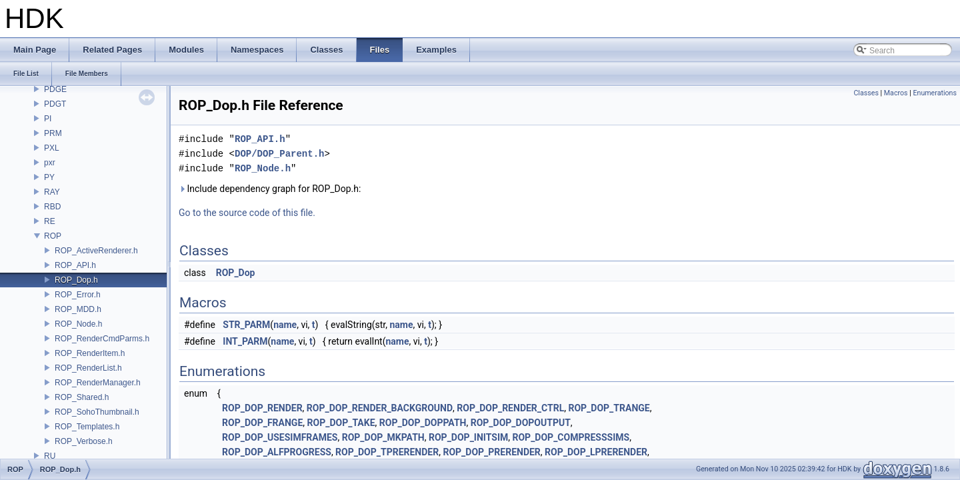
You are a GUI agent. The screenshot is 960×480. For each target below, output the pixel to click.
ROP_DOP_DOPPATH (423, 422)
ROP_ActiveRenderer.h (96, 250)
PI (47, 118)
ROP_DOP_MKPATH (383, 437)
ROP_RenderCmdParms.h (102, 338)
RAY (52, 192)
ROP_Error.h (78, 294)
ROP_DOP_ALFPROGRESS (276, 452)
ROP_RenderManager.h (98, 382)
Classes (865, 93)
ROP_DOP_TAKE (341, 422)
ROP (52, 236)
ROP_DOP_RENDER (262, 408)
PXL (51, 148)
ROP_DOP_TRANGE (608, 408)
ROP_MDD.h (78, 309)
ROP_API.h (75, 265)
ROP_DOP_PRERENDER (491, 452)
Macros (896, 93)
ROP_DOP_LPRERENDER (596, 452)
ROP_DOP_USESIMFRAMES (279, 437)
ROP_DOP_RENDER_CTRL (510, 408)
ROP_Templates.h (87, 426)
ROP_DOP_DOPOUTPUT (521, 422)
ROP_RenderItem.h (90, 353)
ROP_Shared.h (82, 397)
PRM (53, 133)
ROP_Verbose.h (84, 441)
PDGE (55, 89)
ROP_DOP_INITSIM (468, 437)
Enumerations (935, 93)
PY (49, 177)
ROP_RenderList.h (88, 368)
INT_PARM (245, 341)
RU (49, 456)
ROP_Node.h (78, 324)
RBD (52, 206)
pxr (49, 162)
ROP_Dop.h (76, 280)
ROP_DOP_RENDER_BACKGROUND (380, 408)
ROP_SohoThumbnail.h (97, 412)
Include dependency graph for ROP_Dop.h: (270, 188)
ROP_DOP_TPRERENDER (387, 452)
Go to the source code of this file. (247, 212)
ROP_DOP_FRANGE (262, 422)
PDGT (55, 104)
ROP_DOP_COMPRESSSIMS (571, 437)
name (285, 324)
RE (49, 221)
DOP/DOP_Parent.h (279, 153)
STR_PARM (246, 324)
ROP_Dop (235, 272)
